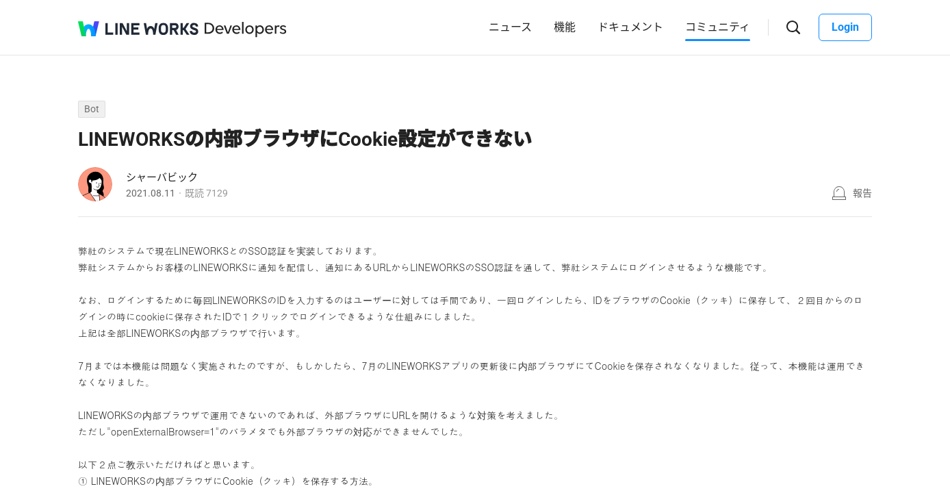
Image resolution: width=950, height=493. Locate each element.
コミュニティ (717, 27)
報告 (862, 193)
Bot (91, 108)
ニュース (510, 27)
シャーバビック (162, 177)
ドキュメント (630, 27)
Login (845, 27)
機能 (565, 27)
